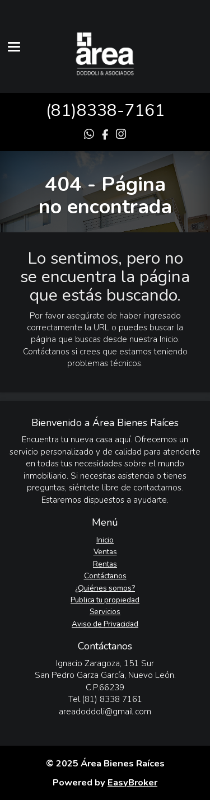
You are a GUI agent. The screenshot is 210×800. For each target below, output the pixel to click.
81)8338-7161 (108, 110)
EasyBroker (132, 782)
